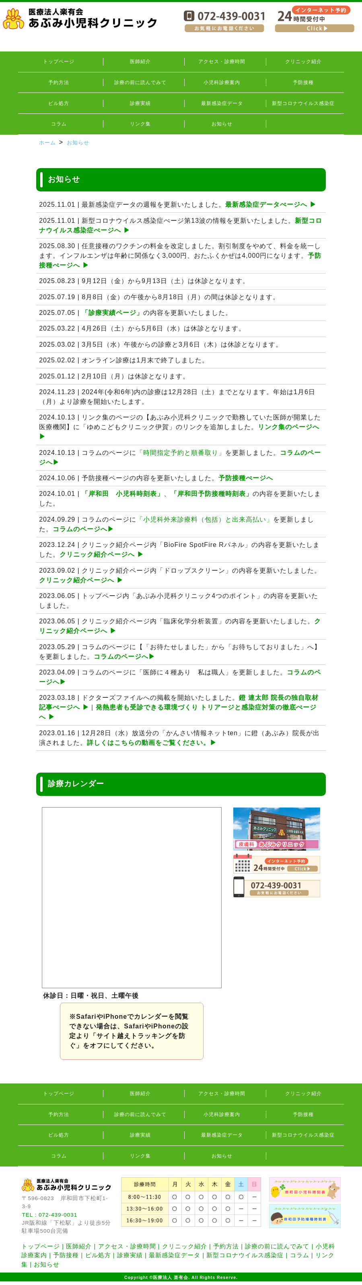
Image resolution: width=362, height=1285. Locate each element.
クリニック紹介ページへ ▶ (102, 554)
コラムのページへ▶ (83, 529)
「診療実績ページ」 (112, 312)
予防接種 (303, 82)
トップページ (58, 61)
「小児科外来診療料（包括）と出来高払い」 (204, 519)
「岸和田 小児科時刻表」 (123, 493)
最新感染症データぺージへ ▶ (270, 204)
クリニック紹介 (303, 61)
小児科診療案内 (222, 82)
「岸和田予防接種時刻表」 (212, 493)
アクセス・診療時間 (221, 61)
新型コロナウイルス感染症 (303, 103)
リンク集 (140, 124)
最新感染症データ (222, 103)
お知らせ (222, 124)
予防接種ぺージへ (245, 478)
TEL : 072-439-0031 (49, 1215)
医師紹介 (140, 61)
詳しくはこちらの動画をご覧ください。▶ (152, 742)
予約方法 (58, 82)
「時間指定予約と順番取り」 (180, 452)
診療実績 (140, 103)
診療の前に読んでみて (140, 82)
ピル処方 (58, 103)
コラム (59, 124)
